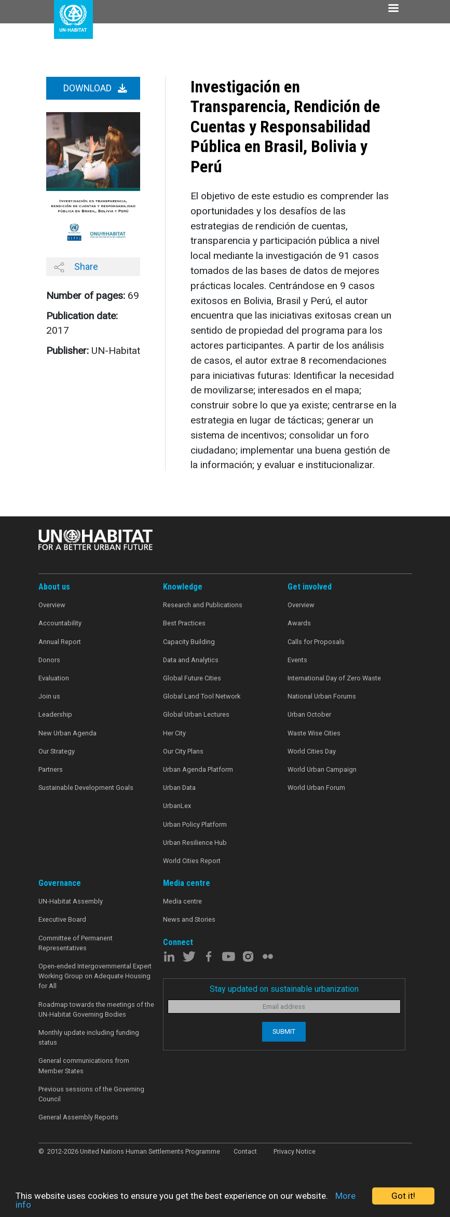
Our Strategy (56, 751)
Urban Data (179, 787)
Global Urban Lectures (196, 714)
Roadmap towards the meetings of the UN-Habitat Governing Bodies (96, 1009)
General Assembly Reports (78, 1117)
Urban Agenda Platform (198, 769)
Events (297, 660)
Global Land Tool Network (201, 696)
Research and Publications (202, 605)
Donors (49, 660)
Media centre (182, 901)
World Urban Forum (316, 787)
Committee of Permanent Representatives (75, 943)
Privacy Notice (295, 1151)
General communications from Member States (83, 1065)
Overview (51, 605)
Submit (283, 1031)
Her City (174, 733)
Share (76, 266)
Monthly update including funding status (88, 1037)
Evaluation (53, 678)
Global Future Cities (192, 678)
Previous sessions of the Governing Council (91, 1094)
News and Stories (189, 919)
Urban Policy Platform (195, 824)
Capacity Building (189, 642)
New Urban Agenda (67, 733)
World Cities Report (192, 861)
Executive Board (62, 919)
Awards (299, 623)
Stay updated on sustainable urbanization (284, 989)
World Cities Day (312, 751)
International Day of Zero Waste (334, 678)
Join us (49, 696)
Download (95, 88)
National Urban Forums (322, 696)
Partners (50, 769)
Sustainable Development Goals (85, 787)
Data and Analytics (191, 660)
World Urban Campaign (322, 769)
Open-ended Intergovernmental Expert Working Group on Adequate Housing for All (95, 976)
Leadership (55, 714)
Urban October (309, 714)
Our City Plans (183, 751)
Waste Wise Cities (314, 733)
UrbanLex (177, 806)
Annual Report (59, 642)
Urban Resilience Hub (195, 842)
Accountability (59, 623)
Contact (245, 1151)
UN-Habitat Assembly (70, 901)
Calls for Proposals (316, 642)
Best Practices (184, 623)
